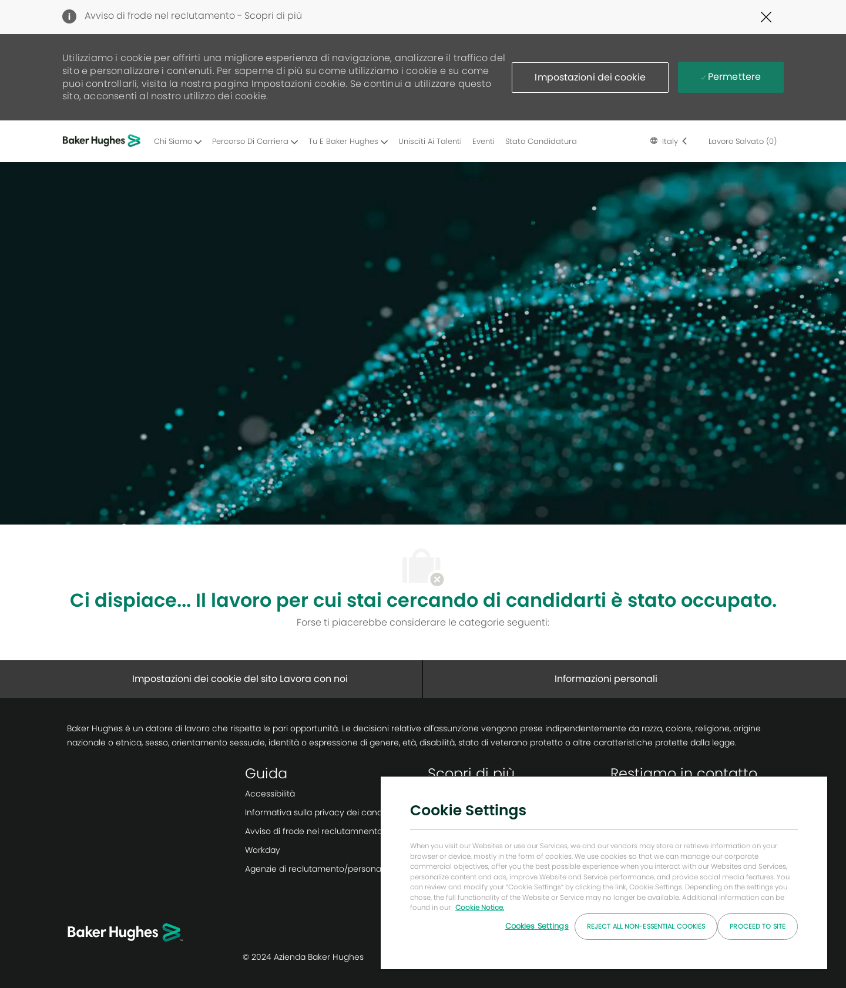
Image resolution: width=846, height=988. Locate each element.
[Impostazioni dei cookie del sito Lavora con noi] (240, 679)
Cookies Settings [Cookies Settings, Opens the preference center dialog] (537, 926)
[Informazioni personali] (606, 679)
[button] (590, 77)
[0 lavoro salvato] (740, 141)
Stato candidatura (541, 141)
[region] (604, 872)
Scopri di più (273, 15)
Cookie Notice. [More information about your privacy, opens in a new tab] (479, 907)
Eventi (483, 141)
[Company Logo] (103, 141)
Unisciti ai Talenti (430, 141)
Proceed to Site (757, 926)
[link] (331, 793)
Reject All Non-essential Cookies (646, 926)
